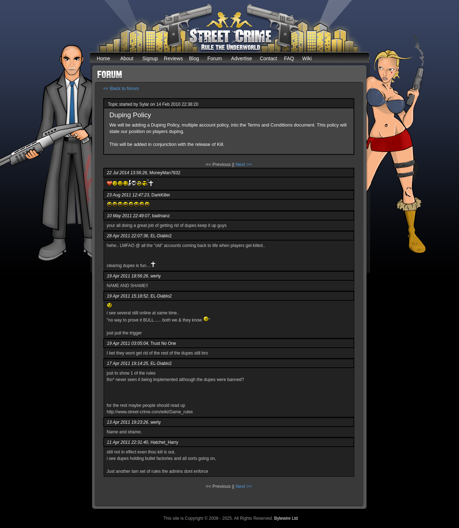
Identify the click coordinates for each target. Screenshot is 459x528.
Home (103, 58)
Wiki (307, 58)
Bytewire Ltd (286, 518)
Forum (214, 58)
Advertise (241, 58)
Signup (150, 58)
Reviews (173, 58)
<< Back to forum (121, 88)
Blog (194, 58)
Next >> (244, 164)
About (126, 58)
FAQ (289, 58)
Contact (268, 58)
